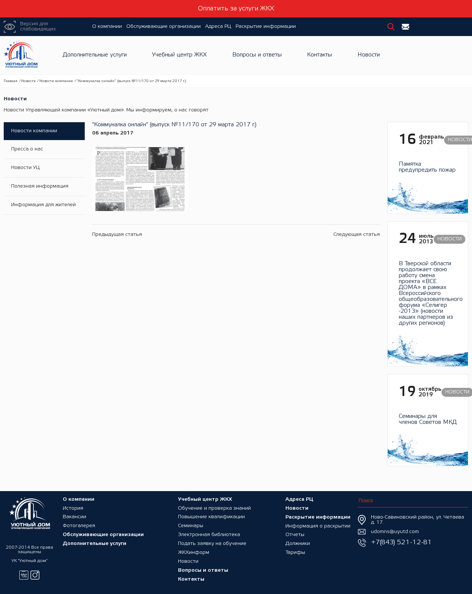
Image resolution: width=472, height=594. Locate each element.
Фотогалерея (79, 525)
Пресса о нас (27, 149)
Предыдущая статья (117, 232)
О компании (107, 26)
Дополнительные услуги (95, 55)
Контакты (319, 55)
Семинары (190, 525)
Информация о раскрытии (317, 525)
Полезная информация (39, 186)
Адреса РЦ (218, 26)
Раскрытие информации (266, 26)
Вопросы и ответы (257, 55)
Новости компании (56, 81)
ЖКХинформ (193, 552)
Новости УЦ (25, 168)
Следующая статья (356, 232)
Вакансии (74, 517)
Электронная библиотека (209, 534)
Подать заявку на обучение (212, 543)
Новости (369, 55)
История (73, 508)
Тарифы (295, 552)
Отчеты (294, 534)
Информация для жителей (43, 205)
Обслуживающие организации (163, 26)
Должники (297, 543)
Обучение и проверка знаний (214, 508)
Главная (10, 81)
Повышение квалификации (211, 517)
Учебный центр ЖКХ (179, 55)
